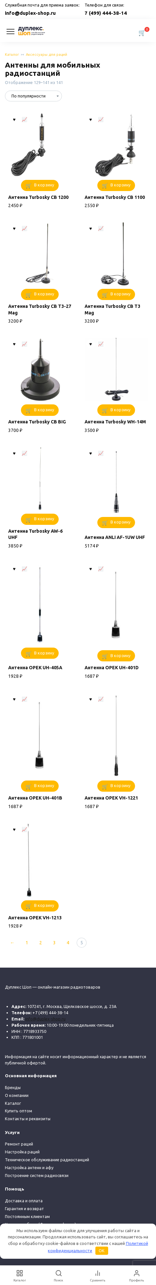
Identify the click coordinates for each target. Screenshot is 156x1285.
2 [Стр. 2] (40, 942)
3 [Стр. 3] (54, 942)
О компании (17, 1095)
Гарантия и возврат (24, 1208)
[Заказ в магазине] (33, 96)
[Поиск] (58, 1275)
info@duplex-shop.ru (30, 13)
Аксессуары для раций (46, 54)
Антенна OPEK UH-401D (112, 667)
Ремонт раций (19, 1144)
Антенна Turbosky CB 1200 (38, 197)
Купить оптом (18, 1110)
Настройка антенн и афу (29, 1167)
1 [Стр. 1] (27, 942)
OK (102, 1250)
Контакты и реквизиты (27, 1118)
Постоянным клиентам (27, 1216)
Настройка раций (22, 1151)
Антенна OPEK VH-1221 (111, 798)
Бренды (13, 1087)
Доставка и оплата (24, 1200)
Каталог (12, 54)
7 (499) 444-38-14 (106, 13)
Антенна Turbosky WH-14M (115, 421)
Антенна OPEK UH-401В (35, 798)
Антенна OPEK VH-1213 (35, 917)
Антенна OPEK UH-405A (35, 667)
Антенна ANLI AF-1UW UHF (115, 537)
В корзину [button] (44, 184)
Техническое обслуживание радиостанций (47, 1159)
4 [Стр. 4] (68, 942)
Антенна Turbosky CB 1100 (115, 197)
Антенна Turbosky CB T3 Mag (112, 309)
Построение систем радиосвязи (36, 1175)
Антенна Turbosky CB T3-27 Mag (39, 309)
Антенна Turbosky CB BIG (37, 421)
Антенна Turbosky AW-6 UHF (35, 534)
